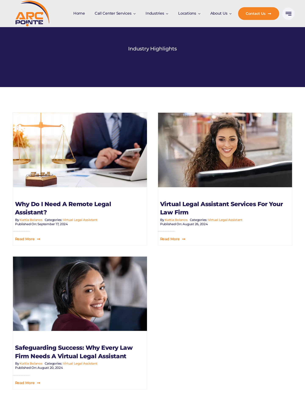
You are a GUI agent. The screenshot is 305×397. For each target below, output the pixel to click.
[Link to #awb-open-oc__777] (288, 14)
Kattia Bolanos (31, 220)
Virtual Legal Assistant (80, 220)
